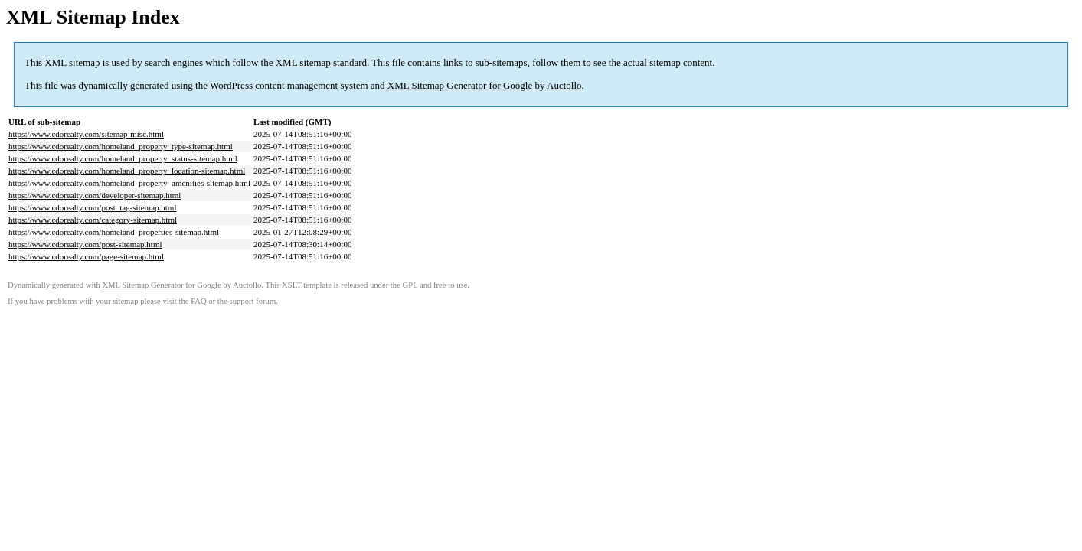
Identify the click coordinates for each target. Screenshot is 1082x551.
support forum (253, 301)
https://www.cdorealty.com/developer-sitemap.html (94, 195)
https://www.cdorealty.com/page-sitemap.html (86, 256)
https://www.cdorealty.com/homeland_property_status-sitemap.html (122, 158)
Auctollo (564, 85)
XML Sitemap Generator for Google (459, 85)
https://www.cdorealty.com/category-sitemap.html (92, 219)
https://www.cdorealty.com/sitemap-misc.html (86, 134)
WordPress (231, 85)
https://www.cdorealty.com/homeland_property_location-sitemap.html (126, 170)
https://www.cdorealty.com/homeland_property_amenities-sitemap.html (129, 182)
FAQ (199, 301)
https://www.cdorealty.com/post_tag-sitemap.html (92, 207)
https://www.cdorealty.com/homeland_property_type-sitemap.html (120, 146)
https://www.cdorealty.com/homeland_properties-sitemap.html (113, 231)
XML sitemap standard (321, 62)
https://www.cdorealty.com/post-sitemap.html (85, 244)
